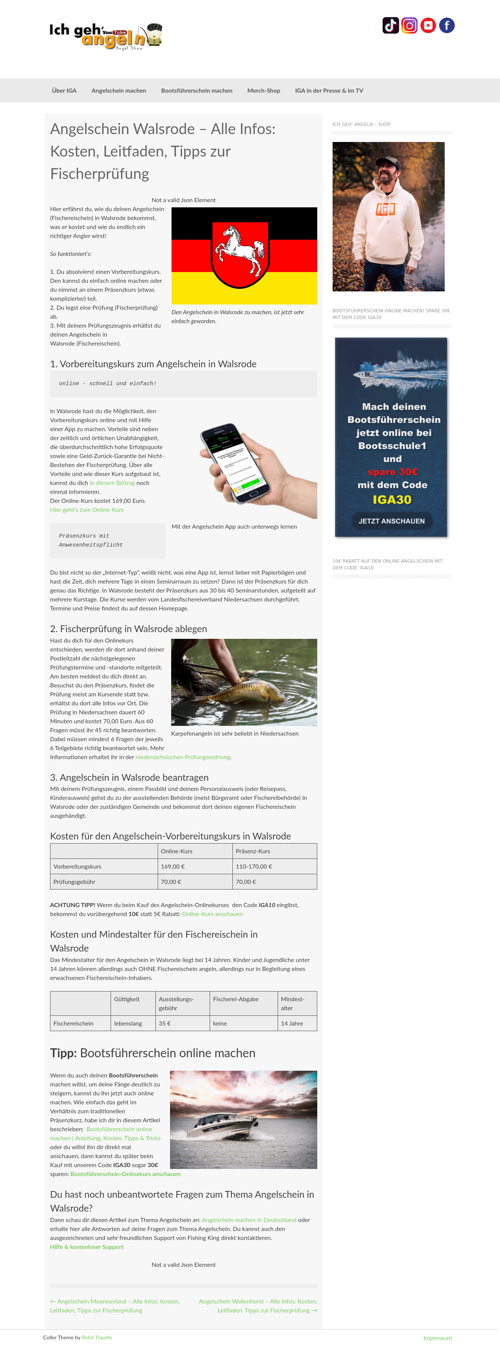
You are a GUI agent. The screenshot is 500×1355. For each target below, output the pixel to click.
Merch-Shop (263, 90)
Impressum (437, 1337)
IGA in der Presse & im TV (329, 90)
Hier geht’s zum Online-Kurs (87, 509)
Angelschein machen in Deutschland (249, 1219)
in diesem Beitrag (112, 482)
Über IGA (64, 90)
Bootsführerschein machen (196, 90)
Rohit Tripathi (97, 1337)
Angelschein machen (119, 90)
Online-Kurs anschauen (212, 913)
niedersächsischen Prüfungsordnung (183, 756)
